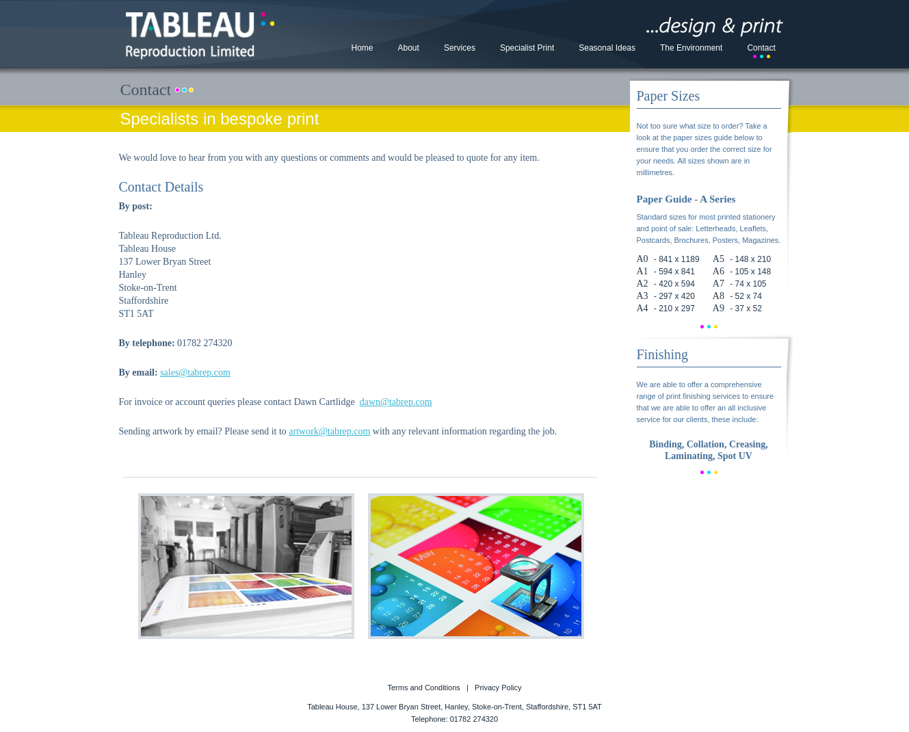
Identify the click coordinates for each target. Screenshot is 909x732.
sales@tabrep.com (195, 372)
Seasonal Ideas (607, 48)
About (408, 48)
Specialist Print (527, 48)
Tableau (200, 36)
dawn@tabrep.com (396, 402)
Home (362, 48)
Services (459, 48)
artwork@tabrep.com (329, 431)
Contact (761, 48)
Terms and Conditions (423, 687)
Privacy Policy (498, 687)
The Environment (691, 48)
